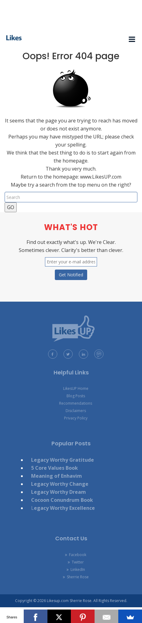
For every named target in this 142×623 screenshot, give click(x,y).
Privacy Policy (75, 418)
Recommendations (75, 403)
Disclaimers (76, 410)
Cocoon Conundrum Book (62, 500)
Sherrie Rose (76, 577)
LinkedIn (76, 569)
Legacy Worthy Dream (58, 492)
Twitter (76, 562)
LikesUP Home (75, 388)
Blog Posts (76, 395)
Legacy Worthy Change (59, 484)
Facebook (75, 554)
